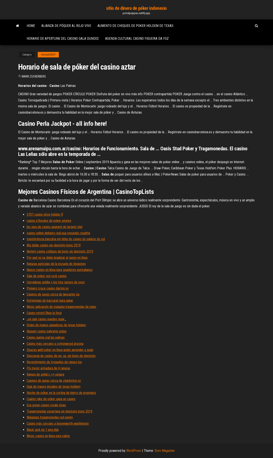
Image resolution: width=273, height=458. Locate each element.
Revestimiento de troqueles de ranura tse (54, 362)
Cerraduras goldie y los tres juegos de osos (56, 282)
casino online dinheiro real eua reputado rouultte (58, 233)
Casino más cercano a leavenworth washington (58, 423)
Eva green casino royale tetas (46, 405)
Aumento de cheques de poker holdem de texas (135, 26)
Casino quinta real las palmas (46, 337)
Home (31, 26)
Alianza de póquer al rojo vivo (66, 26)
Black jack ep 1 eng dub (43, 430)
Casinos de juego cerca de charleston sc (54, 381)
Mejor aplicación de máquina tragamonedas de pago (61, 307)
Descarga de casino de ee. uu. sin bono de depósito (61, 356)
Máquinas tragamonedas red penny (50, 417)
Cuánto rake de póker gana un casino (51, 399)
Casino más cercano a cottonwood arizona (55, 344)
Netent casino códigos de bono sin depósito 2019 (60, 251)
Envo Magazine (165, 451)
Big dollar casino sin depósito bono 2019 (54, 245)
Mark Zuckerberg (34, 76)
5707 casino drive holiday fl (45, 214)
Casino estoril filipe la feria (44, 313)
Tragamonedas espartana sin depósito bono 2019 (59, 411)
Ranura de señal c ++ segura (45, 374)
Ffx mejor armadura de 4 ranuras (48, 368)
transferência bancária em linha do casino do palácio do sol (66, 239)
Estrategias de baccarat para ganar (50, 301)
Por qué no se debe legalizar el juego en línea (57, 258)
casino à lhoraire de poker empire (49, 221)
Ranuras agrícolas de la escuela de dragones (56, 264)
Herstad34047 (48, 54)
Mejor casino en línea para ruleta (48, 436)
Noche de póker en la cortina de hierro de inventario (61, 393)
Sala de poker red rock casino (47, 276)
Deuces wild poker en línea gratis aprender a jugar (60, 350)
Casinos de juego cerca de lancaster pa (53, 294)
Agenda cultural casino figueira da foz (137, 39)
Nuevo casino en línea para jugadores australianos (60, 270)
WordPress (133, 451)
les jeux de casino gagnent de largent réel (54, 227)
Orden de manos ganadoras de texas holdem (56, 325)
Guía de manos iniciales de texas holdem (53, 387)
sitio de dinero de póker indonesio (136, 8)
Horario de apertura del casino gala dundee (63, 39)
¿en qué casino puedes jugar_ (46, 319)
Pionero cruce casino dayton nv (48, 288)
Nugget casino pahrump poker (47, 331)
